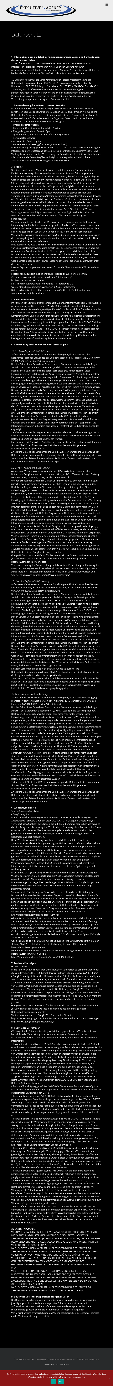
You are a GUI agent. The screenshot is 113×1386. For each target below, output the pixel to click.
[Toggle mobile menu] (107, 4)
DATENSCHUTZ (62, 1364)
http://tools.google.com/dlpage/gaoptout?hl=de (35, 914)
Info (61, 1382)
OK (53, 1382)
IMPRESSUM (49, 1364)
